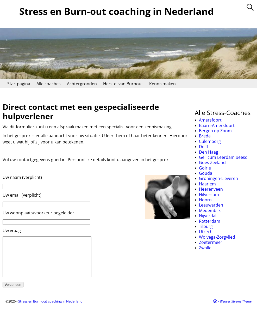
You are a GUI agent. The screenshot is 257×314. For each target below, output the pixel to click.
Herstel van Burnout (123, 84)
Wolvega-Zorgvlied (217, 237)
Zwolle (205, 248)
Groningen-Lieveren (218, 178)
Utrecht (206, 231)
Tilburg (206, 226)
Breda (205, 136)
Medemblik (210, 210)
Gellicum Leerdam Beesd (223, 157)
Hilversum (209, 194)
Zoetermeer (210, 242)
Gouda (205, 173)
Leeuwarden (211, 205)
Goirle (205, 168)
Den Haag (208, 152)
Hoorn (205, 200)
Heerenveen (211, 189)
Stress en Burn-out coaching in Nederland (116, 11)
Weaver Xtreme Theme (236, 309)
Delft (203, 146)
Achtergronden (82, 84)
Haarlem (207, 184)
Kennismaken (162, 84)
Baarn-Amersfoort (217, 125)
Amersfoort (210, 120)
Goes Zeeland (212, 162)
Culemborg (210, 141)
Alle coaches (48, 84)
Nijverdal (207, 216)
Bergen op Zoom (215, 131)
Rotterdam (209, 221)
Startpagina (18, 84)
